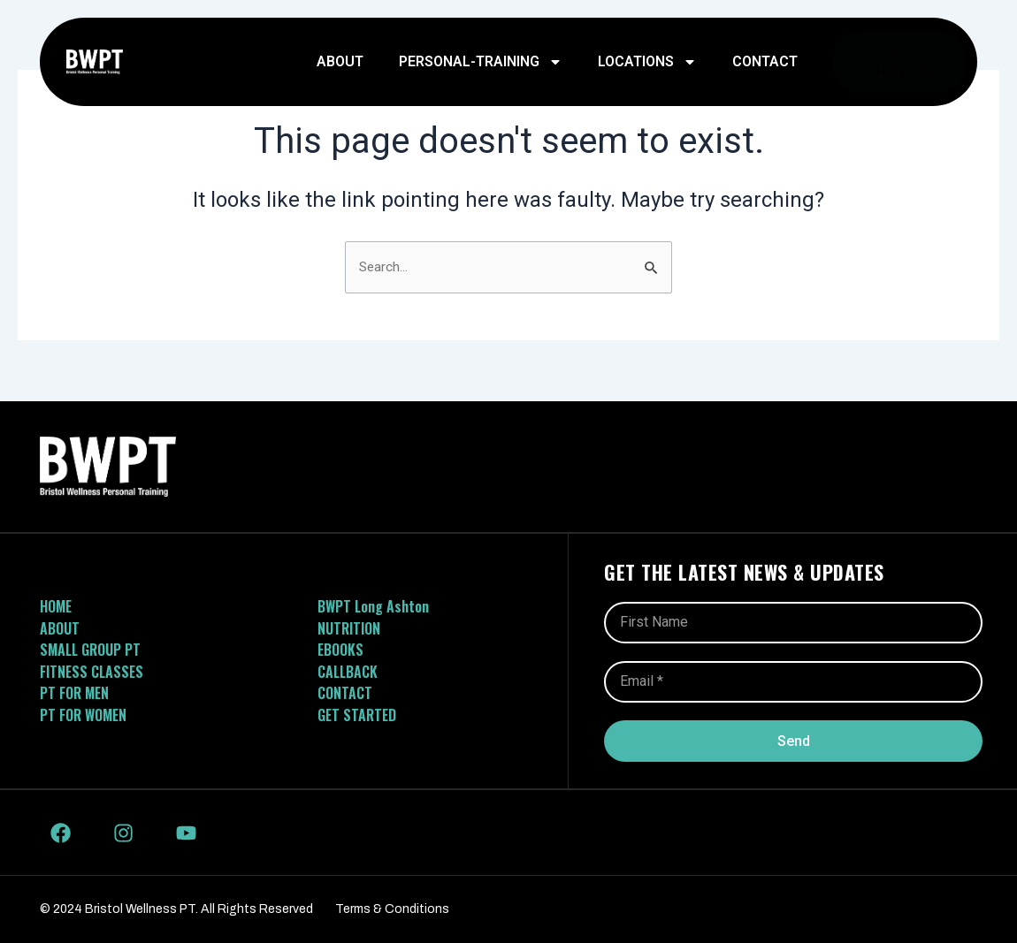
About (340, 61)
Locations (647, 62)
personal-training (480, 62)
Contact (765, 61)
